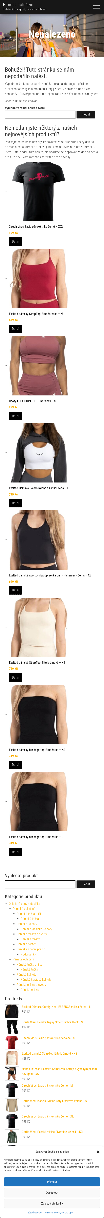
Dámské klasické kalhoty (36, 929)
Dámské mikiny (30, 939)
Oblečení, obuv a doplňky (24, 904)
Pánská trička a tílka (29, 964)
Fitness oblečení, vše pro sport (59, 1212)
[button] (98, 1152)
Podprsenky (28, 954)
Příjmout (52, 1182)
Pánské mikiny (30, 990)
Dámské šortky (26, 944)
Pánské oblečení (23, 959)
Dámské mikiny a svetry (32, 934)
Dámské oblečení (23, 909)
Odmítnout (52, 1192)
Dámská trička (30, 919)
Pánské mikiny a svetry (31, 985)
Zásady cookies (35, 1212)
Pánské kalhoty (26, 974)
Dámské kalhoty (27, 924)
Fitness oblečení (18, 4)
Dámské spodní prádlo (31, 949)
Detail (15, 241)
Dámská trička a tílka (30, 914)
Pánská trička (29, 969)
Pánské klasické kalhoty (36, 979)
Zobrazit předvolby (52, 1203)
